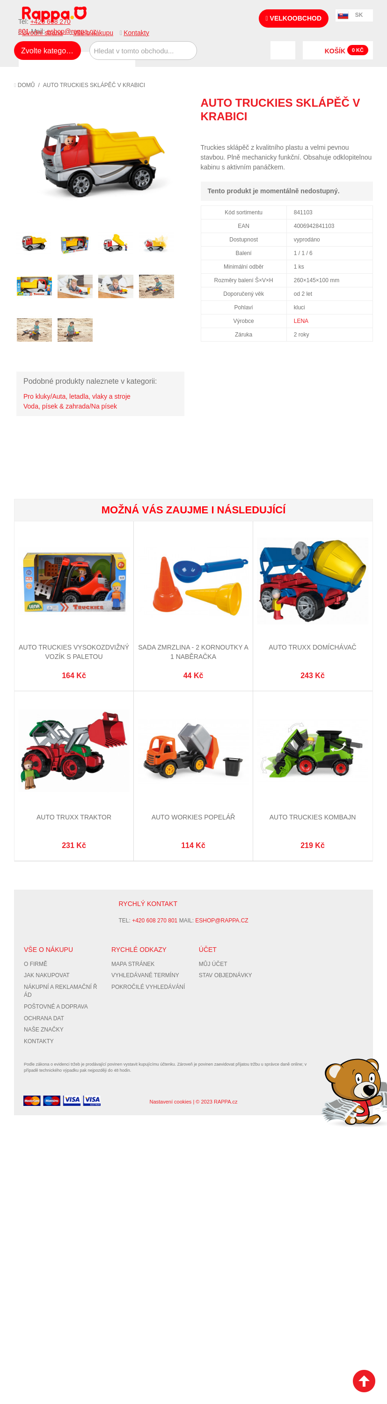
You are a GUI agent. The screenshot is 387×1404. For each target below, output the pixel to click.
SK (359, 15)
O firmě (35, 964)
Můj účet (213, 964)
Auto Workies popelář (193, 817)
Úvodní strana (42, 33)
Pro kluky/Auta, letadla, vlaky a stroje (77, 396)
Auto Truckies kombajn (313, 817)
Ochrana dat (44, 1018)
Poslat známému (326, 133)
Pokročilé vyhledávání (148, 987)
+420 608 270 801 (154, 920)
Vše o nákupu (93, 33)
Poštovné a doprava (56, 1006)
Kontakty (136, 33)
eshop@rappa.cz (221, 920)
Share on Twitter (364, 133)
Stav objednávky (225, 975)
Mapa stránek (132, 964)
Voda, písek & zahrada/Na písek (70, 406)
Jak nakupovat (47, 975)
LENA (301, 321)
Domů (24, 85)
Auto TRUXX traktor (74, 817)
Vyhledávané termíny (145, 975)
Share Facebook (345, 133)
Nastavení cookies (170, 1101)
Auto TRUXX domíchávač (312, 647)
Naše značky (44, 1029)
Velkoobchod (293, 18)
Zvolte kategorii (46, 51)
